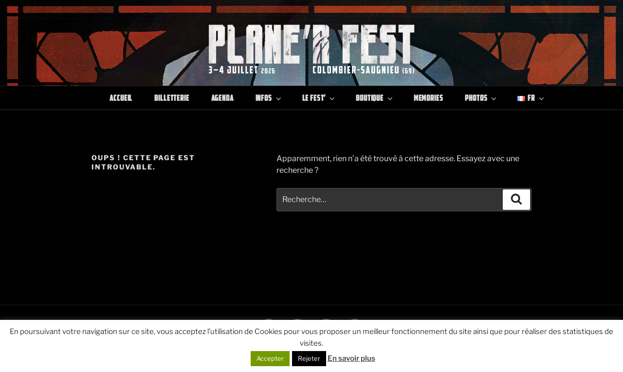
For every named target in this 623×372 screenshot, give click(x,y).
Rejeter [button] (309, 358)
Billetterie (171, 98)
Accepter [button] (270, 358)
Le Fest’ (319, 98)
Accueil (121, 98)
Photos (481, 98)
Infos (269, 98)
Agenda (222, 98)
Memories (428, 98)
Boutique (375, 98)
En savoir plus (351, 358)
